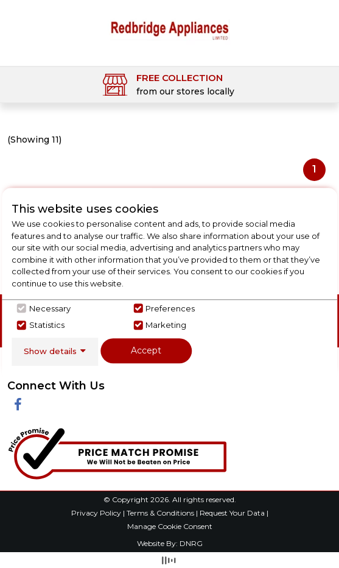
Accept (146, 350)
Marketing (165, 325)
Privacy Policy (97, 512)
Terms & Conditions (161, 512)
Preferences (170, 308)
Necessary (50, 308)
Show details (50, 351)
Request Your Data (232, 512)
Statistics (47, 325)
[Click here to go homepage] (169, 29)
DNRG (191, 543)
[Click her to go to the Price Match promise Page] (116, 451)
